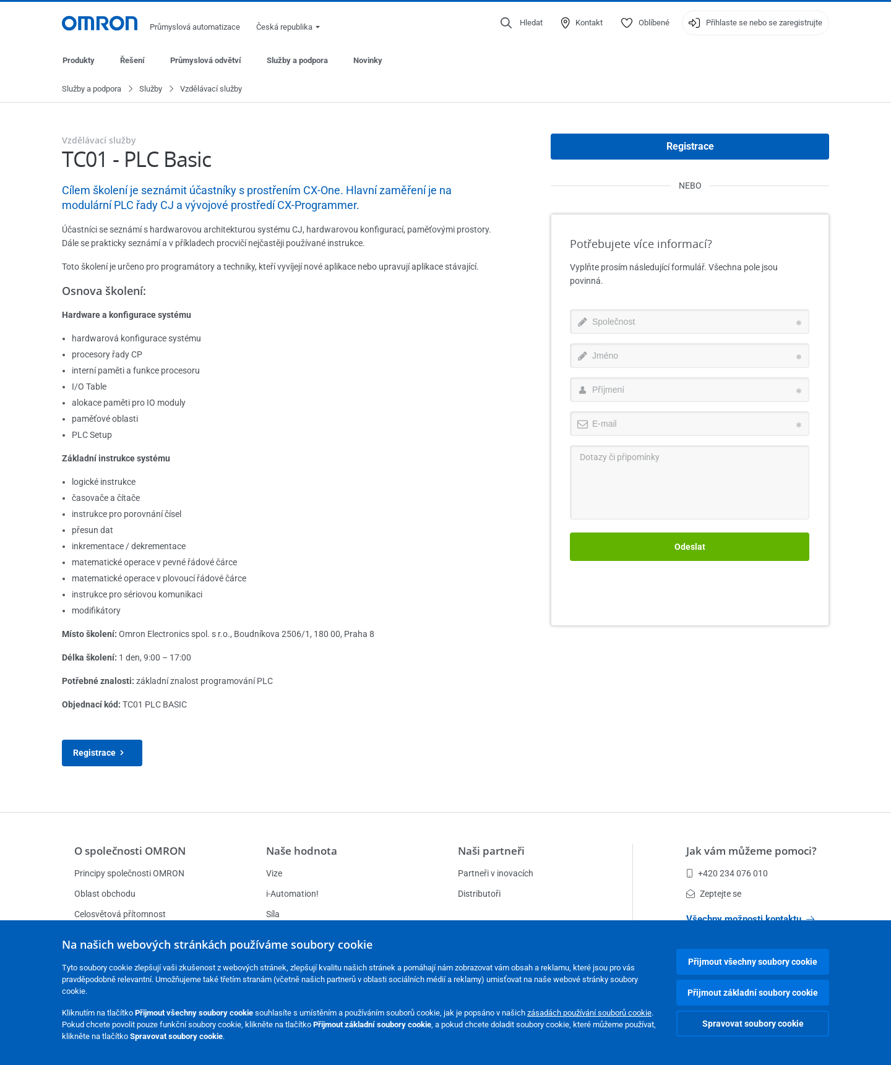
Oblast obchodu (105, 894)
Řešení (132, 60)
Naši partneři (491, 851)
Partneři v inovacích (495, 873)
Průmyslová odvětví (205, 60)
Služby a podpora (297, 60)
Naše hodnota (301, 851)
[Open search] (521, 23)
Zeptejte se (713, 894)
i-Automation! (292, 894)
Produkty (78, 60)
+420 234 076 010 (727, 873)
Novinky (367, 60)
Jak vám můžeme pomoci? (751, 851)
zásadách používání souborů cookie (589, 1012)
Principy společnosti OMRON (129, 873)
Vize (274, 873)
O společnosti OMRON (130, 851)
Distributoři (479, 894)
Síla (273, 914)
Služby (150, 89)
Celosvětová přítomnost (120, 914)
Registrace (102, 753)
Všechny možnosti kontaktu (750, 919)
